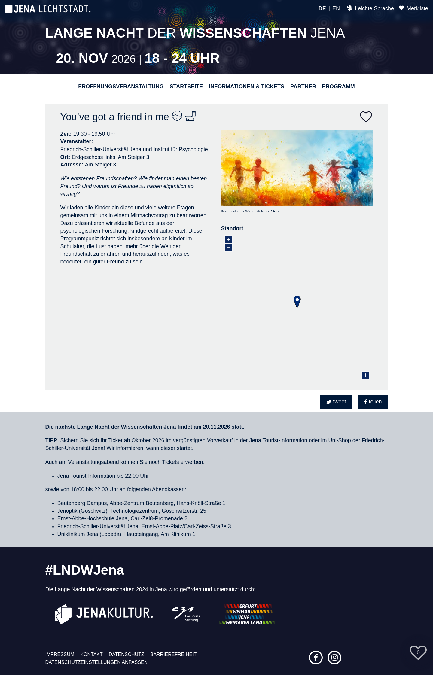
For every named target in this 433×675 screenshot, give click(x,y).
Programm (338, 87)
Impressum (60, 654)
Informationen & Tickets (246, 87)
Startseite (186, 87)
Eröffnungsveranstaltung (120, 87)
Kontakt (91, 654)
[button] (336, 402)
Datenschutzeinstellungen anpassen (96, 662)
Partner (303, 87)
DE (322, 8)
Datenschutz (126, 654)
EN (336, 8)
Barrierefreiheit (173, 654)
